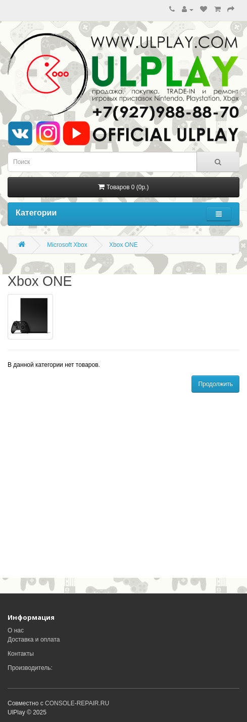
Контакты (21, 653)
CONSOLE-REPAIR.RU (77, 703)
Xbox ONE (123, 244)
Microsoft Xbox (67, 244)
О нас (16, 630)
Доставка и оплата (34, 639)
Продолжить (215, 384)
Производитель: (30, 667)
